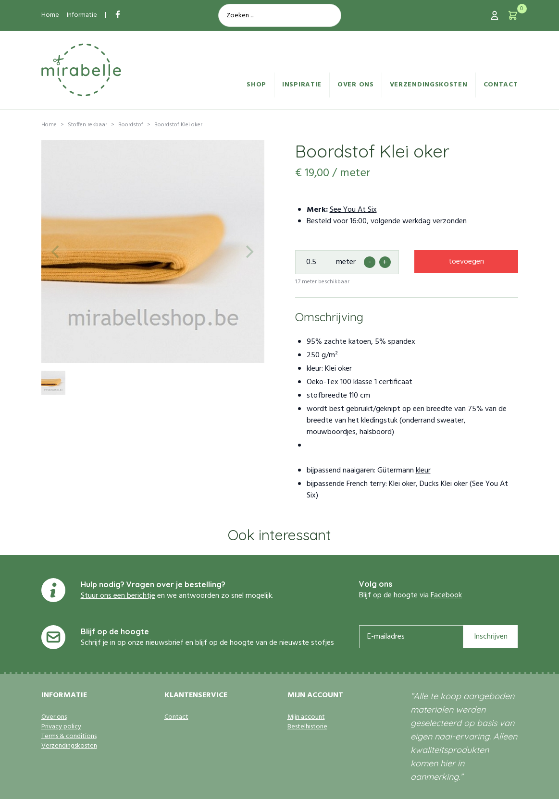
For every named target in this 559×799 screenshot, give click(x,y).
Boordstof (130, 125)
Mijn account (306, 717)
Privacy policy (61, 727)
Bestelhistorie (307, 727)
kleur (423, 470)
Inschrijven (491, 636)
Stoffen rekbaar (87, 125)
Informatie (82, 15)
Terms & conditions (69, 736)
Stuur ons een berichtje (118, 596)
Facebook (446, 595)
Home (50, 15)
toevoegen (466, 261)
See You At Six (353, 210)
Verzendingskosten (429, 84)
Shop (256, 84)
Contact (501, 84)
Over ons (355, 84)
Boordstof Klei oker (178, 125)
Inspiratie (302, 84)
